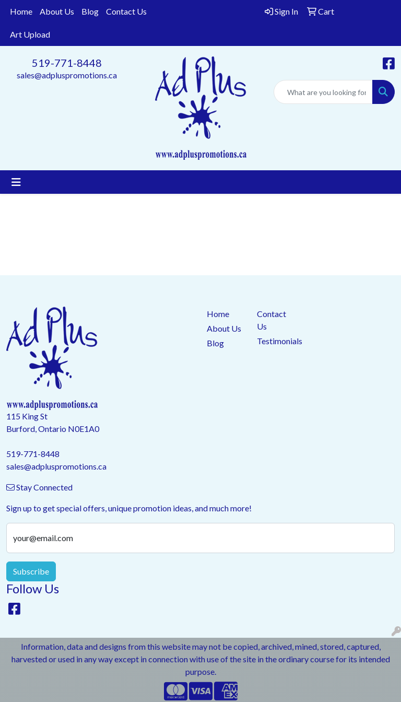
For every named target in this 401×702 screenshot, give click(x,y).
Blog (90, 11)
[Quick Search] (323, 92)
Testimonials (275, 341)
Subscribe (31, 571)
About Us (57, 11)
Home (21, 11)
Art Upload (30, 34)
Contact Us (126, 11)
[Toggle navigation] (16, 182)
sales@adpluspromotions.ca (67, 75)
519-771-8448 (67, 62)
